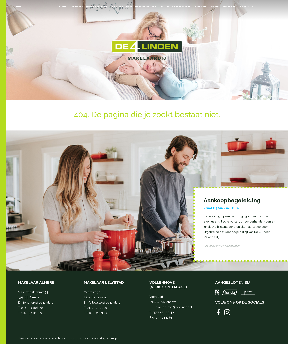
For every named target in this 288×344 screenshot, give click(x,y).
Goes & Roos (40, 338)
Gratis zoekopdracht (176, 6)
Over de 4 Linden (207, 6)
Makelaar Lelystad (104, 282)
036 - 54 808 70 (32, 307)
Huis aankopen (146, 6)
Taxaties (116, 6)
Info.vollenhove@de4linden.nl (172, 307)
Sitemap (112, 338)
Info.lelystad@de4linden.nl (104, 302)
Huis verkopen (96, 6)
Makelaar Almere (36, 282)
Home (62, 6)
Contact (246, 6)
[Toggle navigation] (18, 7)
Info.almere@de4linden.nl (38, 302)
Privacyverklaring (94, 338)
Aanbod (75, 6)
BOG (129, 6)
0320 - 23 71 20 (96, 307)
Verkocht (229, 6)
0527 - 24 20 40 (163, 312)
